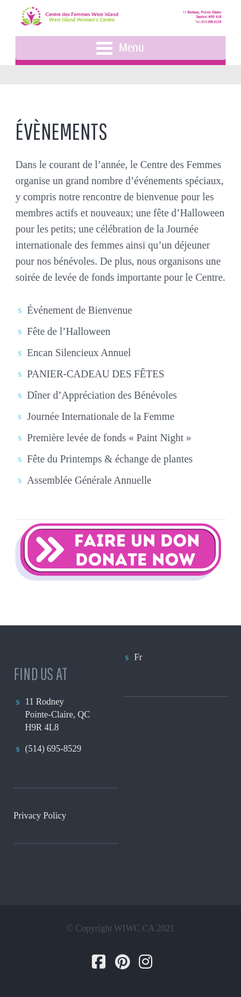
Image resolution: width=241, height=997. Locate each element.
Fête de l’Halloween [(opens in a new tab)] (69, 331)
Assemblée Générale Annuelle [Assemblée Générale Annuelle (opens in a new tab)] (90, 480)
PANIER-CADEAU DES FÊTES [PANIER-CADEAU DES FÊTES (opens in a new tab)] (96, 373)
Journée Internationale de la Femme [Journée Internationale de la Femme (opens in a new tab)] (100, 416)
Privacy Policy (39, 816)
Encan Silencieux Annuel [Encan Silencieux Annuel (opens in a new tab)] (79, 352)
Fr (138, 657)
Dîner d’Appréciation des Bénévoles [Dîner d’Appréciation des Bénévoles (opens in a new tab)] (102, 395)
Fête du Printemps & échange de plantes (110, 458)
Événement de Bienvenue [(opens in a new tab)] (79, 310)
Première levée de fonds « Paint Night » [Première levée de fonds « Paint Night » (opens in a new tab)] (109, 437)
